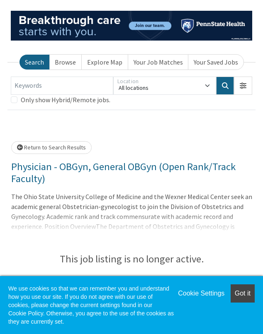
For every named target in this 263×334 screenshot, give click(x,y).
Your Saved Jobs (216, 62)
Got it (243, 293)
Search (34, 62)
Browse (65, 62)
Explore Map (104, 62)
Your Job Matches (158, 62)
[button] (243, 86)
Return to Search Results (51, 147)
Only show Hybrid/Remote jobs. (65, 100)
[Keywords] (62, 86)
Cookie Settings (201, 293)
